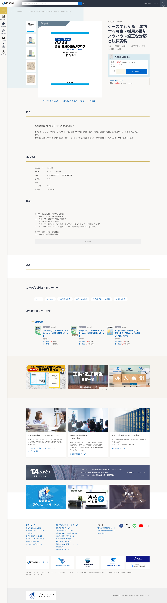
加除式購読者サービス (63, 528)
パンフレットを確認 (87, 101)
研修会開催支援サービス (78, 454)
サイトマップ (38, 575)
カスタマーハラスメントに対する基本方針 (119, 573)
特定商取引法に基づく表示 (96, 573)
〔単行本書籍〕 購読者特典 (65, 536)
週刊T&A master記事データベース (67, 544)
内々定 (38, 299)
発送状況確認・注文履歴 (34, 536)
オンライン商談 (33, 451)
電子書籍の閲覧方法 (32, 541)
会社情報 (28, 575)
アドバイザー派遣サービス (106, 530)
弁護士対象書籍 (65, 299)
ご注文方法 (29, 533)
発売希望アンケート (118, 448)
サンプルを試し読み (50, 101)
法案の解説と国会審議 (63, 541)
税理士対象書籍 (81, 299)
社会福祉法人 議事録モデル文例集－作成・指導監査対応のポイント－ (55, 333)
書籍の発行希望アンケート (106, 528)
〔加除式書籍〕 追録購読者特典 (66, 533)
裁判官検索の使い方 (62, 549)
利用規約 (28, 573)
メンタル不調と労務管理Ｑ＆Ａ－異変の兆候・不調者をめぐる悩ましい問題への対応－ (127, 333)
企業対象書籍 (120, 299)
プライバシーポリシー (40, 573)
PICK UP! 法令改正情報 (63, 539)
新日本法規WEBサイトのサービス (67, 525)
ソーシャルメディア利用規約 (77, 573)
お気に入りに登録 (70, 101)
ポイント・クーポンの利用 (35, 539)
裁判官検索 (59, 547)
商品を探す (20, 11)
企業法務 (39, 322)
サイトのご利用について (34, 544)
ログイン (155, 3)
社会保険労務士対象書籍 (101, 299)
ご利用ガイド (30, 525)
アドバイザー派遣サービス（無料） (40, 448)
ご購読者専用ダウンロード (64, 530)
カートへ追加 (136, 71)
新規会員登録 (147, 3)
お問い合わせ (101, 533)
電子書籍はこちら (128, 82)
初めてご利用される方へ (34, 528)
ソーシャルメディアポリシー (58, 573)
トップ (12, 11)
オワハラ (50, 299)
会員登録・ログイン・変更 (35, 530)
